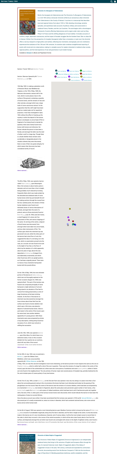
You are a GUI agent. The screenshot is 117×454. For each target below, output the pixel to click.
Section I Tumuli (38, 69)
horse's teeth (21, 390)
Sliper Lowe (24, 183)
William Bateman (31, 361)
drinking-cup (28, 253)
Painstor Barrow (88, 80)
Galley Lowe (35, 275)
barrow (41, 333)
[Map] (29, 183)
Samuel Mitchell (86, 398)
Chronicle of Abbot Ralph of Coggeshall (50, 435)
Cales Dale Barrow (74, 77)
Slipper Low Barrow (87, 71)
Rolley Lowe (94, 410)
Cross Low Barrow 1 (76, 80)
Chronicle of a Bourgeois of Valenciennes (50, 11)
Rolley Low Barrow (87, 77)
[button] (75, 225)
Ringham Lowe (21, 366)
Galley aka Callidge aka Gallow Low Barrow (68, 74)
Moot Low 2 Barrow (74, 71)
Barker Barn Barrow (87, 74)
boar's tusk (35, 390)
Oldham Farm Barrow (62, 77)
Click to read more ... (22, 170)
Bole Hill (19, 215)
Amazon (29, 53)
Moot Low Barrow (62, 71)
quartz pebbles (82, 368)
